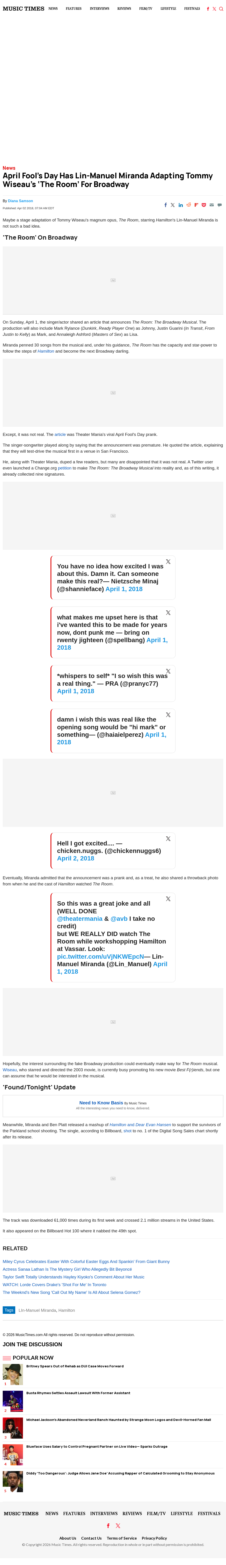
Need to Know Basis (101, 1102)
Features (73, 8)
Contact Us (91, 1538)
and (123, 1124)
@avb (119, 918)
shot (127, 1130)
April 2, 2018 (75, 858)
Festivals (192, 8)
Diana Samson (20, 201)
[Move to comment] (219, 205)
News (53, 8)
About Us (67, 1538)
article (60, 434)
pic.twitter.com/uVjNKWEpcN (100, 956)
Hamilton (46, 351)
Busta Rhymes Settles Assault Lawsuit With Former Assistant (78, 1393)
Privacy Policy (154, 1538)
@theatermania (80, 918)
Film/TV (145, 8)
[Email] (211, 205)
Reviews (124, 8)
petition (65, 468)
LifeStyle (168, 8)
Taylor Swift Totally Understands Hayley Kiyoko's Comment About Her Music (73, 1277)
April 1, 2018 (124, 588)
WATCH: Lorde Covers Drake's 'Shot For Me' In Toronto (54, 1284)
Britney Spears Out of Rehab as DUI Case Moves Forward (75, 1366)
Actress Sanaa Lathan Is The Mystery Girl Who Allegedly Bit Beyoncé (67, 1269)
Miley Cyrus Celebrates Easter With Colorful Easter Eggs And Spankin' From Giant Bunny (86, 1261)
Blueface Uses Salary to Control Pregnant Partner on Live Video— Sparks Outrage (97, 1446)
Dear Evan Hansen (153, 1124)
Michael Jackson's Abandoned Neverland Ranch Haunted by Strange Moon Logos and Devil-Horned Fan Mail (118, 1419)
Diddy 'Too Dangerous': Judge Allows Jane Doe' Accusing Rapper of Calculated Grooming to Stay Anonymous (120, 1473)
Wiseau (10, 1069)
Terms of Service (122, 1538)
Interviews (99, 8)
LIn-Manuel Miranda (37, 1310)
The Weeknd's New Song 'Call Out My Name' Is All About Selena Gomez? (72, 1292)
